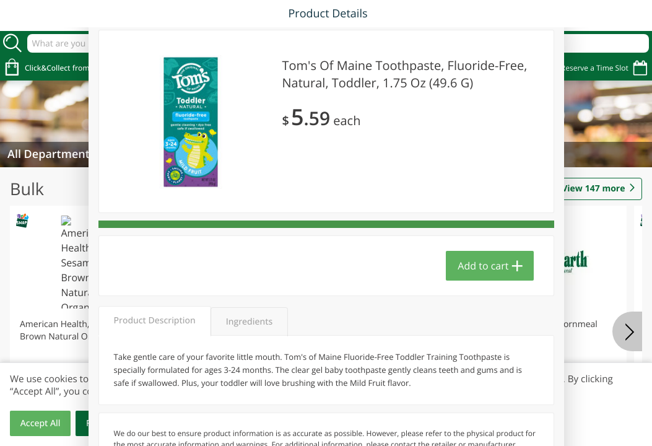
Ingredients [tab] (249, 322)
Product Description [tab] (155, 320)
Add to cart (483, 266)
